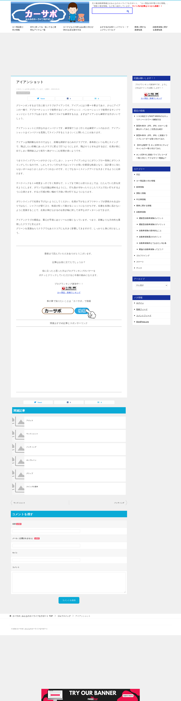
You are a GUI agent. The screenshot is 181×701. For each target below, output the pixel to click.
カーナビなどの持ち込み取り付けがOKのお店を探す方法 (78, 28)
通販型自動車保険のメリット (151, 218)
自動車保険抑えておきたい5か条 (153, 243)
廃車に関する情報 (143, 206)
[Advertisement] (90, 53)
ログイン (140, 303)
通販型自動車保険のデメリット (152, 224)
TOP (32, 616)
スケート (140, 262)
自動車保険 (141, 212)
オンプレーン (31, 460)
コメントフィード (143, 315)
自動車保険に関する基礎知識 (160, 28)
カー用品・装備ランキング (69, 292)
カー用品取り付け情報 (18, 28)
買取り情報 (141, 193)
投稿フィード (142, 309)
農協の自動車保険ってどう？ (151, 249)
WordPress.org (142, 322)
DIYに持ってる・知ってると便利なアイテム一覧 (43, 28)
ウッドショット (32, 434)
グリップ (29, 473)
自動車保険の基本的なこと (150, 230)
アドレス (29, 420)
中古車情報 (141, 199)
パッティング (31, 447)
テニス (139, 268)
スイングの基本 (32, 487)
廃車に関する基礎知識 (140, 28)
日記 (138, 174)
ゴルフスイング (23, 93)
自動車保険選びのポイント (150, 237)
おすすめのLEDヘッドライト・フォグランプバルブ (114, 28)
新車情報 (140, 187)
